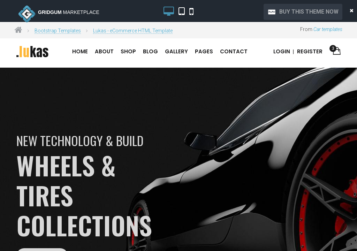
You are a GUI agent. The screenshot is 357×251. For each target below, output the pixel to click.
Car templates (327, 29)
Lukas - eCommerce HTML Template (133, 30)
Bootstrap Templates (58, 30)
